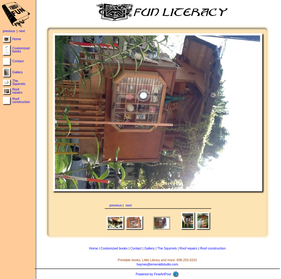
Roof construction (21, 100)
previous (9, 31)
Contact (18, 61)
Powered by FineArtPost (153, 274)
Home (16, 39)
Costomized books (21, 49)
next (22, 31)
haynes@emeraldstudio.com (157, 264)
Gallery (17, 72)
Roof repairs (17, 91)
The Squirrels (18, 82)
